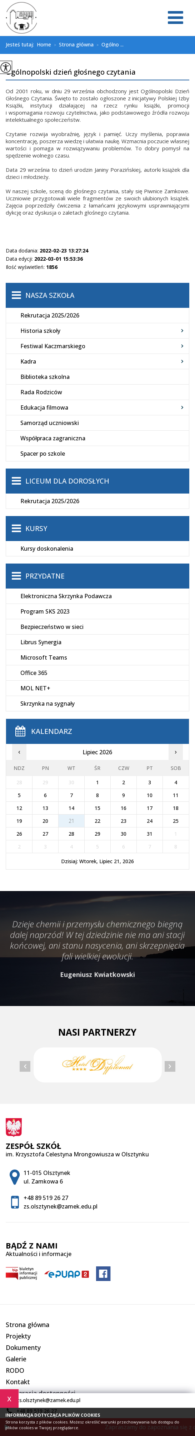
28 (71, 833)
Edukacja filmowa (44, 407)
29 (97, 833)
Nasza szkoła (49, 295)
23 (123, 820)
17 (149, 808)
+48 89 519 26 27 (46, 1198)
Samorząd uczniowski (49, 423)
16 (123, 808)
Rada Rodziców (41, 392)
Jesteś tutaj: (21, 44)
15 (97, 808)
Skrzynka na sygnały (47, 703)
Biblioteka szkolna (45, 377)
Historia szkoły (40, 331)
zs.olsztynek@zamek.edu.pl (43, 1400)
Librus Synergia (40, 642)
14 (71, 808)
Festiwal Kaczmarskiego (52, 346)
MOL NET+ (35, 688)
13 (45, 808)
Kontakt (18, 1381)
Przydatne (45, 576)
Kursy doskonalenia (46, 548)
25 (176, 820)
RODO (15, 1370)
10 (149, 795)
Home (44, 44)
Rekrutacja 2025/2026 (49, 315)
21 (71, 820)
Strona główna (72, 45)
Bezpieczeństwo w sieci (52, 627)
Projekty (18, 1336)
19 (19, 820)
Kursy (36, 528)
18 (176, 808)
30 (123, 833)
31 (149, 833)
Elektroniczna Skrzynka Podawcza (66, 596)
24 (149, 820)
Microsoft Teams (43, 657)
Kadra (28, 361)
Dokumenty (23, 1347)
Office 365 (34, 673)
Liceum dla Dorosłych (67, 481)
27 (45, 833)
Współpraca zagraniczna (52, 438)
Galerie (16, 1359)
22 (97, 820)
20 (45, 820)
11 (176, 795)
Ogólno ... (109, 45)
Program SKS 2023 (45, 611)
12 (19, 808)
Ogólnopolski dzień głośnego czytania (71, 72)
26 (19, 833)
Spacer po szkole (42, 453)
